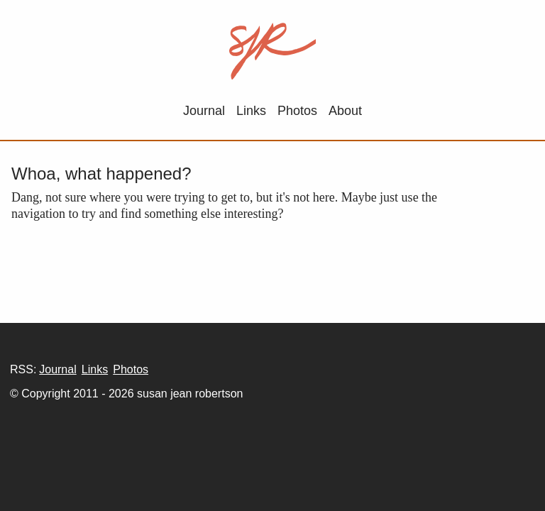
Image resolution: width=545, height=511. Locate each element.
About (345, 111)
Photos (297, 111)
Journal (204, 111)
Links (251, 111)
